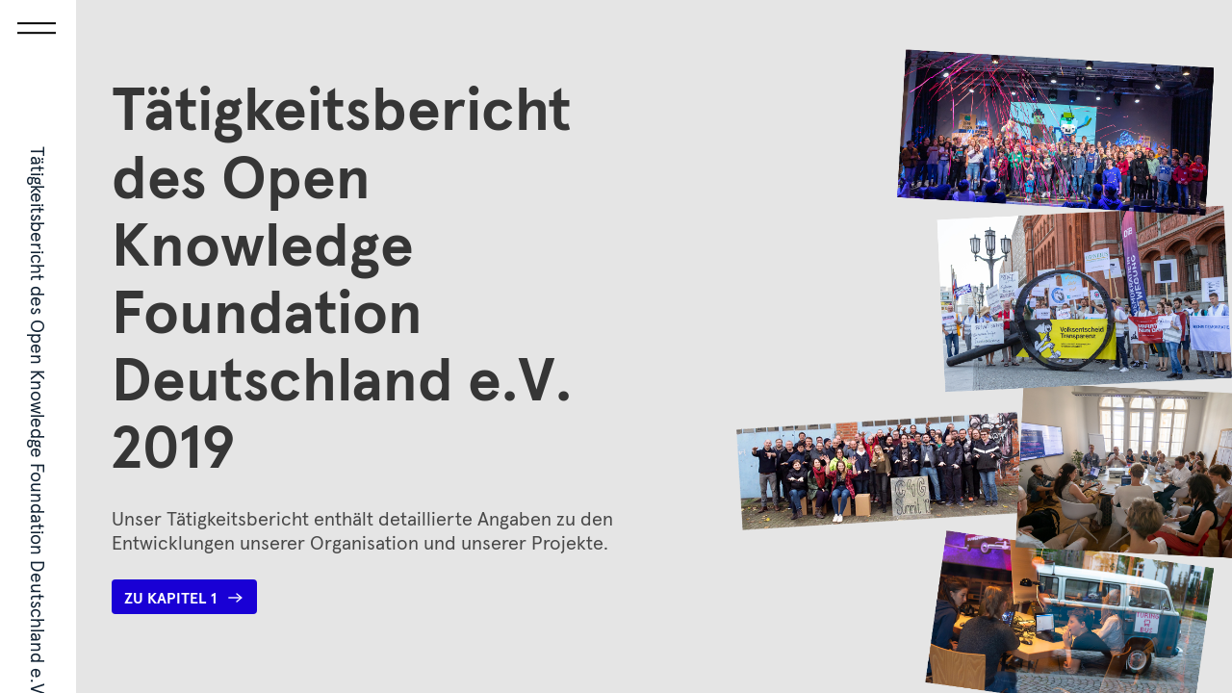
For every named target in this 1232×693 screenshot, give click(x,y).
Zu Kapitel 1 (184, 597)
